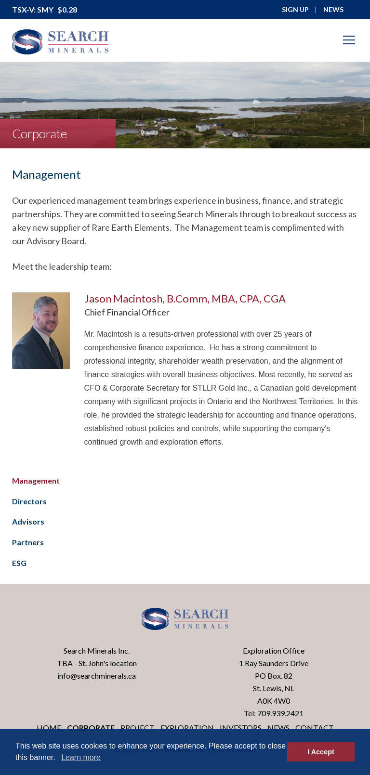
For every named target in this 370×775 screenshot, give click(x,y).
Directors (29, 501)
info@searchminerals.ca (96, 675)
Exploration (187, 727)
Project (137, 727)
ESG (19, 562)
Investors (241, 727)
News (278, 727)
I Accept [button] (320, 752)
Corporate (91, 727)
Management (36, 480)
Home (49, 727)
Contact (314, 727)
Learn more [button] (81, 757)
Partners (28, 542)
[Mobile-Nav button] (349, 40)
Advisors (28, 521)
